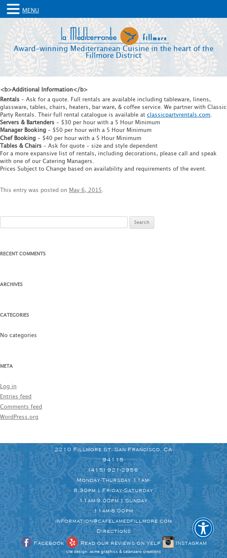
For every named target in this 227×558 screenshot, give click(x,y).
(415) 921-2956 (113, 469)
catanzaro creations (142, 552)
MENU (30, 11)
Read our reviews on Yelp (113, 543)
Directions (114, 531)
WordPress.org (19, 417)
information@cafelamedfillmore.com (113, 521)
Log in (8, 386)
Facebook (42, 543)
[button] (203, 534)
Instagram (184, 543)
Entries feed (16, 397)
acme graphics (104, 552)
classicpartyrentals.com (178, 115)
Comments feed (21, 407)
